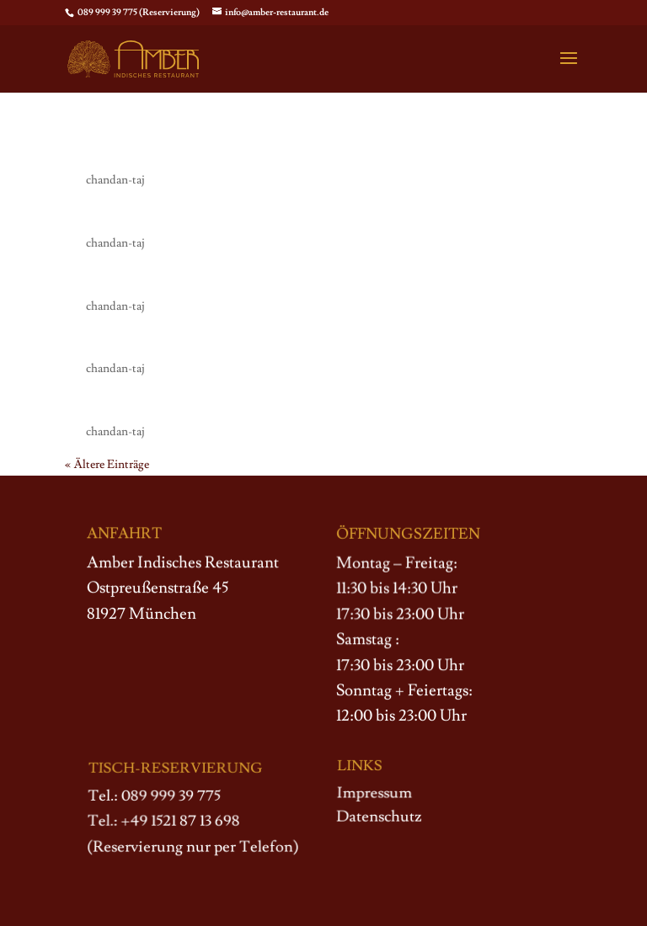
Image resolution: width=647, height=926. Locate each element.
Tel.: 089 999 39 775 (154, 797)
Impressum (375, 794)
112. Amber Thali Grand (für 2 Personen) (252, 214)
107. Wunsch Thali (151, 151)
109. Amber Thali (145, 403)
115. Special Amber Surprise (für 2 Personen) (268, 340)
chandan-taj (115, 180)
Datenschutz (379, 816)
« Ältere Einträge (107, 464)
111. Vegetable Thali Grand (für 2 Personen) (262, 277)
